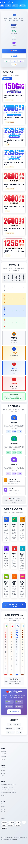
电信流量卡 (3, 754)
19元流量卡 (4, 822)
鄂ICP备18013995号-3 (11, 839)
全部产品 (3, 759)
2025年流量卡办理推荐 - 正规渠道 (8, 792)
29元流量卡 (10, 825)
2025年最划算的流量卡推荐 (7, 787)
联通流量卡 (3, 751)
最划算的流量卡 (9, 728)
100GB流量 (17, 825)
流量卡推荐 (16, 724)
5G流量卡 (18, 822)
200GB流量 (4, 828)
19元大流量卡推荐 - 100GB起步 (8, 790)
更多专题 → (3, 795)
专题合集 (22, 5)
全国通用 (4, 825)
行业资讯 (8, 5)
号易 (10, 724)
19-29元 (3, 770)
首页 (2, 5)
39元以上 (3, 775)
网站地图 (3, 811)
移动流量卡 (3, 756)
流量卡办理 (19, 728)
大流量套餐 (11, 822)
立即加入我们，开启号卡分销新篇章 (14, 605)
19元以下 (3, 767)
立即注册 (14, 51)
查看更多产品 (7, 78)
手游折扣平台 (10, 732)
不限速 (24, 822)
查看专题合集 (14, 712)
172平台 (19, 732)
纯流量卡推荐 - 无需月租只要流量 (8, 784)
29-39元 (3, 773)
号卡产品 (15, 5)
